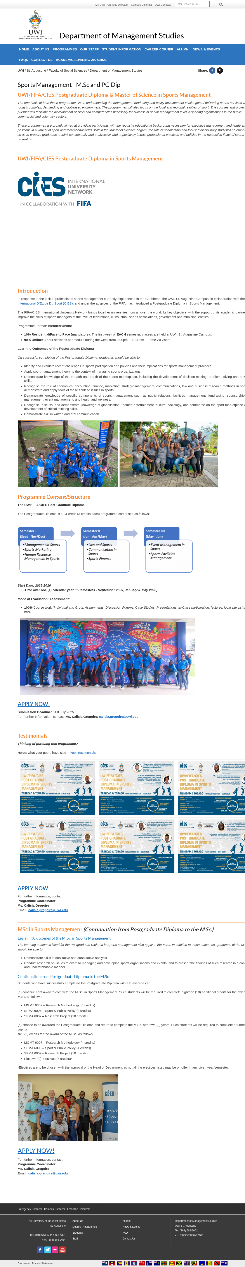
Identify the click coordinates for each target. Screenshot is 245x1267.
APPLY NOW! (34, 704)
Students (78, 1232)
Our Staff (89, 49)
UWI (21, 70)
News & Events (206, 49)
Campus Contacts (54, 1209)
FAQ (125, 1232)
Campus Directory (117, 4)
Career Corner (159, 49)
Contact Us (41, 60)
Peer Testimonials (83, 752)
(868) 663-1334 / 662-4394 (50, 1234)
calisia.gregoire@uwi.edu (119, 716)
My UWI (100, 4)
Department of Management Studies (121, 35)
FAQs (23, 60)
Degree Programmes (85, 1226)
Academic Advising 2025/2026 (81, 60)
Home (24, 49)
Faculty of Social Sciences (68, 70)
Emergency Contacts (30, 1209)
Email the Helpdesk (78, 1209)
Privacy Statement (42, 1263)
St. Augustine (36, 70)
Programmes (65, 49)
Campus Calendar (141, 4)
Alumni (183, 49)
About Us (40, 49)
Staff (75, 1238)
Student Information (121, 49)
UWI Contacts (163, 4)
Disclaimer (24, 1263)
